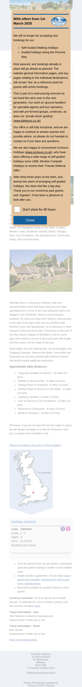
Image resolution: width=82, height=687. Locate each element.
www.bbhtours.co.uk (27, 120)
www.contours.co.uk (38, 152)
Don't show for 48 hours (39, 209)
